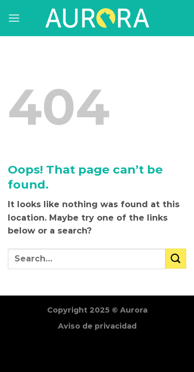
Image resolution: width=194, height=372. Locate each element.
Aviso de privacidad (97, 326)
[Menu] (14, 17)
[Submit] (176, 259)
